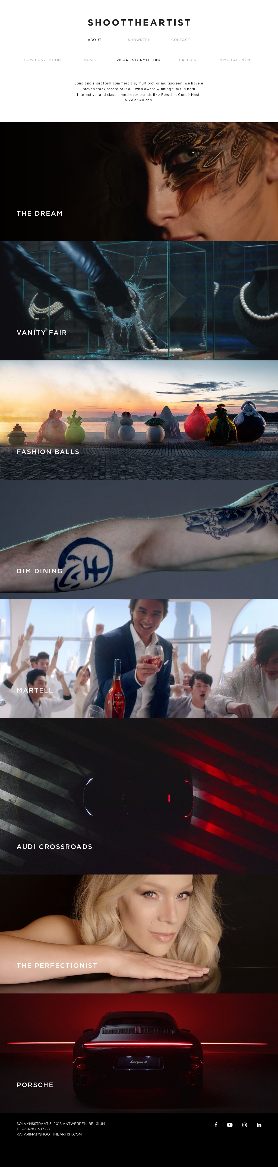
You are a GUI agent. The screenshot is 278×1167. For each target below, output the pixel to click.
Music (90, 60)
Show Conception (41, 60)
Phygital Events (237, 60)
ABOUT (95, 40)
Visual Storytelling (139, 60)
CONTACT (180, 40)
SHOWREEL (139, 40)
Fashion (188, 60)
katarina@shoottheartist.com (49, 1134)
